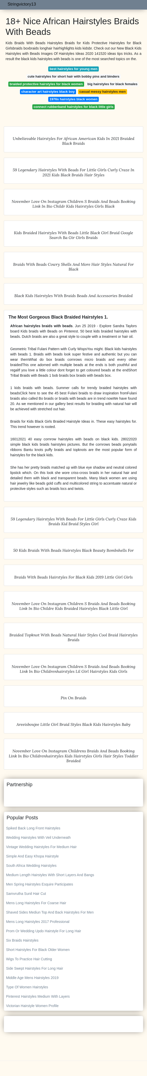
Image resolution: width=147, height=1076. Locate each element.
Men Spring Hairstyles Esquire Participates (39, 884)
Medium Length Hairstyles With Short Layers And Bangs (50, 875)
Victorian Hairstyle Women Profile (32, 1006)
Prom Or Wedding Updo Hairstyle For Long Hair (43, 931)
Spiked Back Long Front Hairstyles (33, 828)
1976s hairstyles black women (73, 99)
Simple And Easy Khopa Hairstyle (32, 856)
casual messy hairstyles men (102, 91)
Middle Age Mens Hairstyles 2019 (32, 978)
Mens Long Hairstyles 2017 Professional (37, 922)
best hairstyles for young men (73, 69)
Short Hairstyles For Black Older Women (38, 950)
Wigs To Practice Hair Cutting (29, 959)
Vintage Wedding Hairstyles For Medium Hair (41, 847)
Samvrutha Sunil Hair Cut (26, 894)
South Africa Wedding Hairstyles (31, 866)
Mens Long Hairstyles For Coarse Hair (36, 903)
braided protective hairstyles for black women (46, 84)
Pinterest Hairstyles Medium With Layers (38, 996)
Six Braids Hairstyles (22, 940)
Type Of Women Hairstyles (27, 987)
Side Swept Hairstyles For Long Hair (34, 968)
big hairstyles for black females (112, 84)
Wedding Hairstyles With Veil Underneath (38, 837)
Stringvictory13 (22, 4)
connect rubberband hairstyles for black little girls (73, 107)
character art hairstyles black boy (48, 91)
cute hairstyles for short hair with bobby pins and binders (73, 76)
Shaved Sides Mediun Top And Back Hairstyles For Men (50, 912)
